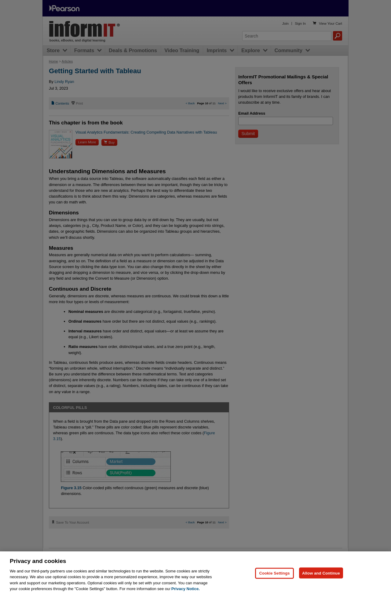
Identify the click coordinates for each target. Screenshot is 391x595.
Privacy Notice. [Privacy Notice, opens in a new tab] (185, 588)
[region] (195, 573)
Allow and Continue (321, 573)
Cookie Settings (274, 573)
